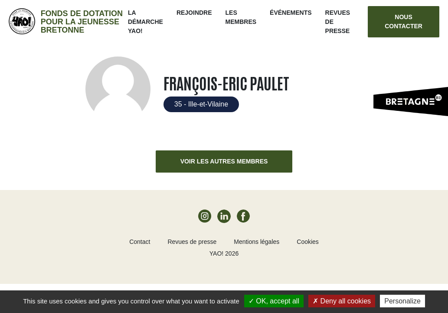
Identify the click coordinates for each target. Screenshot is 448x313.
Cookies (308, 241)
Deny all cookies (342, 301)
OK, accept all (274, 301)
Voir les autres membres (224, 161)
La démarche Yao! (145, 21)
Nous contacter (403, 21)
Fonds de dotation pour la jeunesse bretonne (82, 21)
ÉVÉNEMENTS (290, 12)
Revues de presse (191, 241)
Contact (139, 241)
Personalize (402, 301)
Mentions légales (256, 241)
